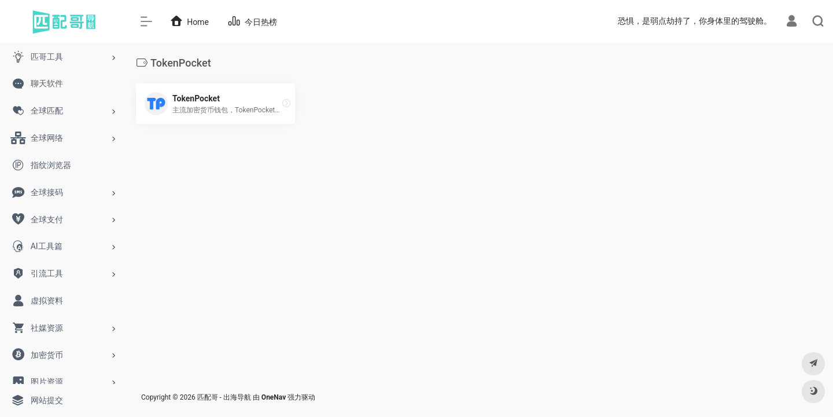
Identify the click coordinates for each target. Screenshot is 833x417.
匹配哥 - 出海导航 (224, 397)
